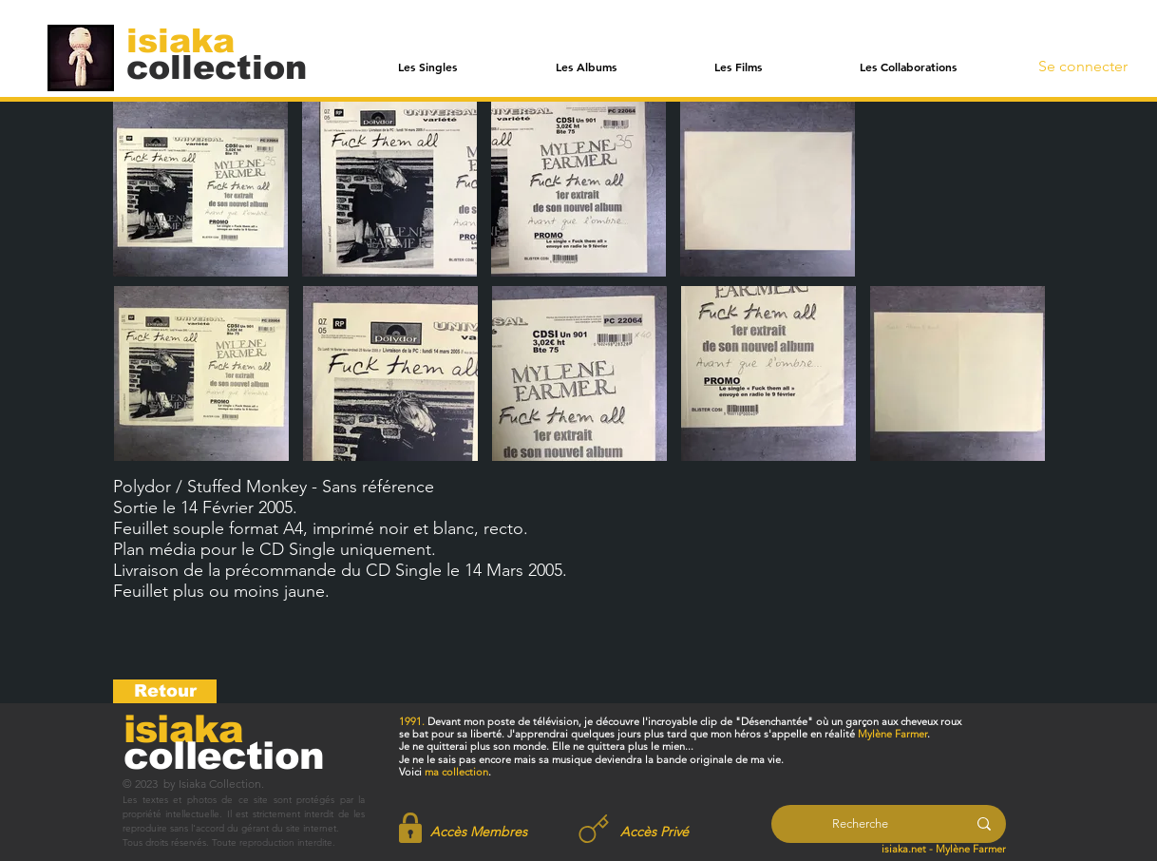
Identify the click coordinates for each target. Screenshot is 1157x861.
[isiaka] (191, 40)
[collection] (216, 67)
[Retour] (165, 691)
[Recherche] (860, 824)
